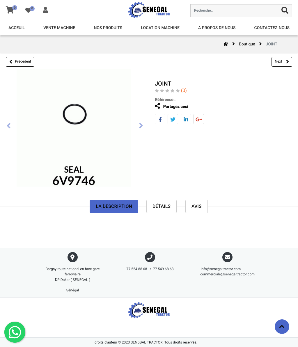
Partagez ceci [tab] (166, 106)
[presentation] (9, 126)
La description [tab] (114, 206)
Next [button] (282, 62)
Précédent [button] (20, 62)
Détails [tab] (161, 206)
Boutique (247, 44)
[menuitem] (16, 28)
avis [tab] (196, 206)
